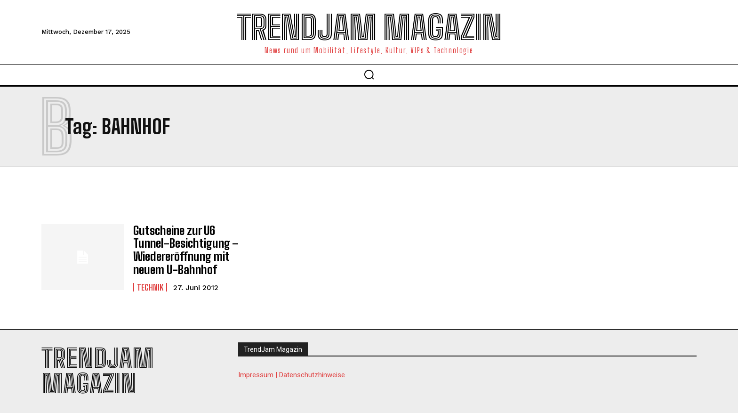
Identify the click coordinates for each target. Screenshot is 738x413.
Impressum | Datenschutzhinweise (291, 373)
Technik (150, 285)
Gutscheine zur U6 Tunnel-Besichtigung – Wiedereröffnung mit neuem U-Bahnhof (184, 248)
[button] (369, 74)
